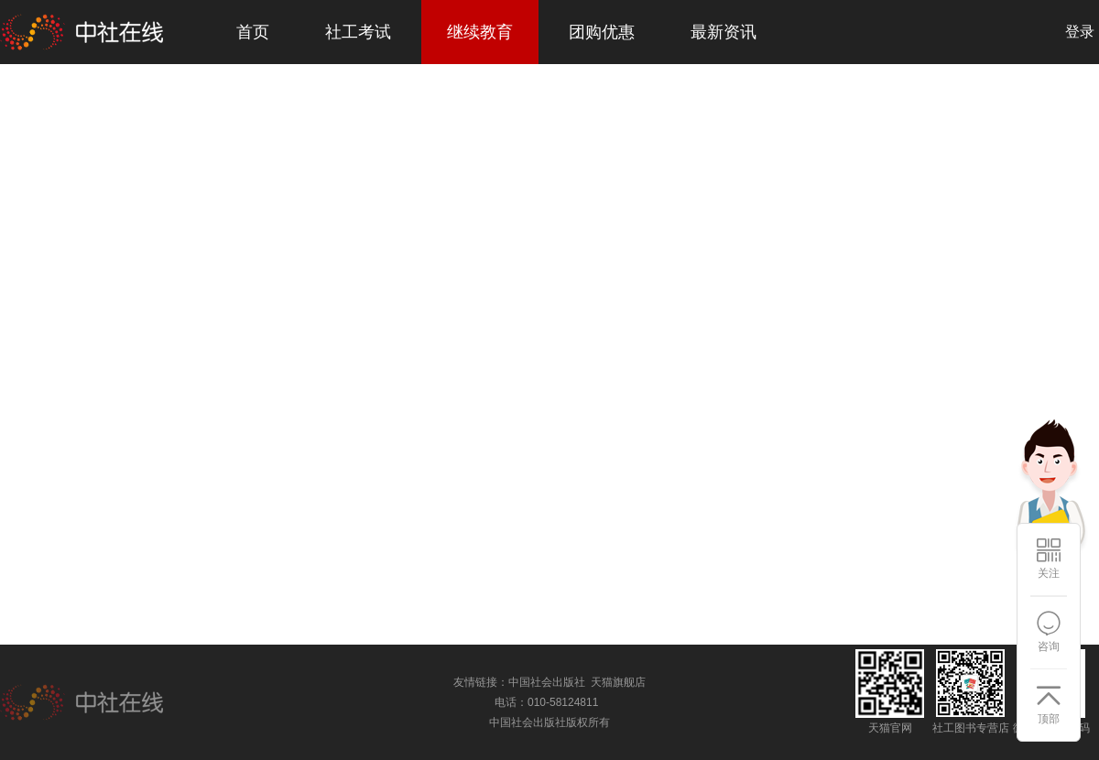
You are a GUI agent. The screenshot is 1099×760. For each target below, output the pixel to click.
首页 (252, 32)
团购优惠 (602, 32)
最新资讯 (723, 32)
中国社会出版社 (546, 682)
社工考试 (358, 32)
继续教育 (480, 32)
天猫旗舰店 (618, 682)
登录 (1079, 31)
